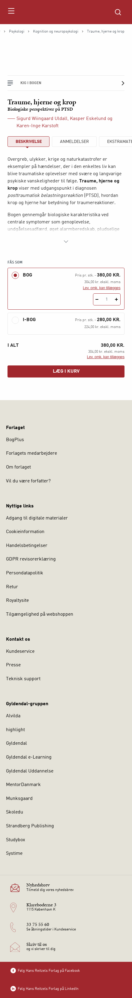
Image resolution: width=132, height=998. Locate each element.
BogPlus (15, 439)
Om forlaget (18, 467)
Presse (13, 665)
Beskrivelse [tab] (29, 142)
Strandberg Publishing (30, 826)
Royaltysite (17, 600)
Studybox (15, 840)
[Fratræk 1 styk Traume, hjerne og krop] (97, 299)
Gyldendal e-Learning (29, 757)
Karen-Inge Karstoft (37, 126)
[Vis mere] (66, 241)
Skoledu (14, 812)
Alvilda (13, 716)
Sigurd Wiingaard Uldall (42, 118)
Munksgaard (19, 798)
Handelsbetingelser (26, 545)
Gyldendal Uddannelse (29, 771)
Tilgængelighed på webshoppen (39, 614)
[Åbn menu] (11, 12)
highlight (15, 730)
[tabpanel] (66, 200)
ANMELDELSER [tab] (74, 142)
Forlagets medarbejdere (31, 453)
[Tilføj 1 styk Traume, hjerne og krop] (116, 299)
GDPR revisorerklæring (31, 559)
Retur (12, 587)
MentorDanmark (23, 784)
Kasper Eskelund (88, 118)
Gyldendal (16, 743)
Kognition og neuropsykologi (55, 31)
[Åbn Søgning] (117, 12)
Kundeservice (20, 651)
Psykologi (16, 31)
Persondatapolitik (24, 573)
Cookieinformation (25, 531)
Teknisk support (23, 679)
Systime (14, 853)
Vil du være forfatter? (28, 481)
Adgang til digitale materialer (37, 518)
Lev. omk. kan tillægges (101, 288)
